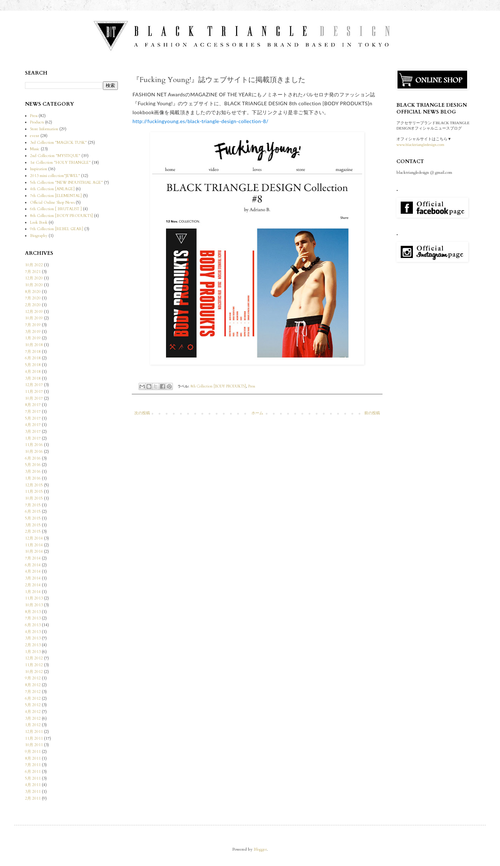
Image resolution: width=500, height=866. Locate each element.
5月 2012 (33, 705)
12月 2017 (34, 385)
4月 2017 (33, 424)
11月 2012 (34, 665)
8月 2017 (33, 404)
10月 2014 (34, 551)
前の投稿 (372, 413)
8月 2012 (33, 685)
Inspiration (38, 169)
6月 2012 (33, 698)
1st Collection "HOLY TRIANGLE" (60, 162)
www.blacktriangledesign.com (420, 144)
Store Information (44, 129)
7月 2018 (33, 351)
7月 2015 (33, 505)
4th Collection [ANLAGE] (52, 189)
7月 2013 (33, 618)
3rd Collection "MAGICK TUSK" (58, 142)
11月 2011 (34, 738)
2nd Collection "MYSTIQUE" (55, 155)
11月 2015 (34, 491)
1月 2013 (33, 651)
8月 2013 (33, 611)
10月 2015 (34, 498)
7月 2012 (33, 691)
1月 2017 (33, 438)
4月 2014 (33, 571)
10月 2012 (34, 671)
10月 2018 (34, 345)
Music (35, 149)
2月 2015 (33, 531)
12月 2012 (34, 658)
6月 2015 (33, 511)
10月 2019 (34, 318)
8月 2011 (33, 758)
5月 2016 (33, 464)
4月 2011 (33, 784)
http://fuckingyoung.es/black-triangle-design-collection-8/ (200, 121)
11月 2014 (34, 545)
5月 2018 (33, 365)
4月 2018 (33, 371)
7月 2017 (33, 411)
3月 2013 (33, 638)
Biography (39, 235)
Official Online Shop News (52, 202)
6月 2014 (33, 565)
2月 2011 (33, 798)
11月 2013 (34, 598)
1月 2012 (33, 725)
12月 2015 (34, 485)
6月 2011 (33, 771)
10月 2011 (34, 745)
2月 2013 (33, 645)
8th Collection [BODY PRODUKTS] (218, 386)
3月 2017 (33, 431)
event (34, 135)
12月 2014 (34, 538)
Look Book (39, 222)
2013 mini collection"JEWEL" (55, 175)
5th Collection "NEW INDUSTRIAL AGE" (66, 182)
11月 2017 (34, 391)
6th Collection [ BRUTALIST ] (56, 209)
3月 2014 (33, 578)
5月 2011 (33, 778)
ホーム (257, 413)
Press (251, 386)
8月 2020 (33, 291)
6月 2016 (33, 458)
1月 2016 (33, 478)
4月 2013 (33, 631)
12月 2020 (34, 278)
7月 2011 (33, 765)
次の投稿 (142, 413)
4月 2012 (33, 711)
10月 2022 (34, 265)
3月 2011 (33, 791)
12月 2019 (34, 311)
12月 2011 (34, 731)
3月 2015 (33, 525)
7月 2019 (33, 325)
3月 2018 (33, 378)
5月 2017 (33, 418)
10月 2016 (34, 451)
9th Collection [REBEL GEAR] (56, 229)
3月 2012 (33, 718)
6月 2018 (33, 358)
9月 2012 (33, 678)
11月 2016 (34, 444)
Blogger (260, 849)
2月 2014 (33, 585)
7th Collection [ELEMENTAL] (56, 195)
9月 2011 (33, 751)
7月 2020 (33, 298)
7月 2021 (33, 271)
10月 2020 (34, 285)
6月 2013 (33, 625)
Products (37, 122)
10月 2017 (34, 398)
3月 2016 (33, 471)
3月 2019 (33, 331)
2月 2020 (33, 305)
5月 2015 (33, 518)
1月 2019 (33, 338)
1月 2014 (33, 591)
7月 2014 (33, 558)
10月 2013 (34, 605)
